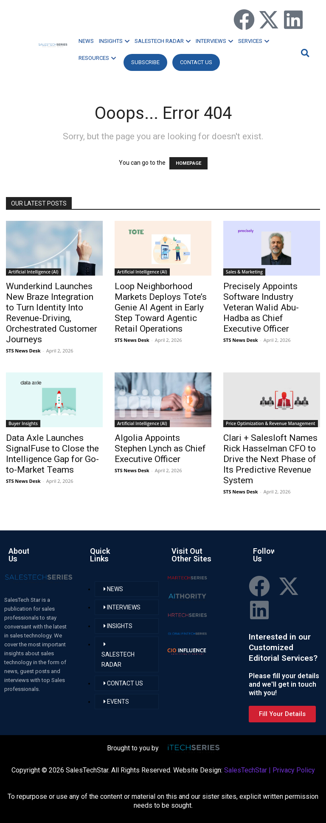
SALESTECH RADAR (163, 41)
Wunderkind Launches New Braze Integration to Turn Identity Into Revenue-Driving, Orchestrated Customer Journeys (51, 312)
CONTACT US (196, 62)
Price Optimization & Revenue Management (270, 423)
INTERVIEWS (214, 41)
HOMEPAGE (188, 163)
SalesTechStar (245, 770)
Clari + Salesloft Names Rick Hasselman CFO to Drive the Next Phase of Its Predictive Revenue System (270, 459)
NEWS (86, 41)
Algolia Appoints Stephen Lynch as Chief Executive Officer (160, 448)
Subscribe (145, 62)
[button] (303, 52)
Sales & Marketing (244, 272)
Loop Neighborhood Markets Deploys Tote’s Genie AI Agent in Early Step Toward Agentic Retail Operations (161, 307)
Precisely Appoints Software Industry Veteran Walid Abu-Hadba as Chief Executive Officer (261, 307)
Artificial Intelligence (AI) (33, 272)
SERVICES (253, 41)
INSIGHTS (114, 41)
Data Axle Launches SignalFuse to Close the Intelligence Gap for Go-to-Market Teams (52, 454)
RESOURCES (97, 58)
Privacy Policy (294, 770)
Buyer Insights (23, 423)
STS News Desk (23, 350)
